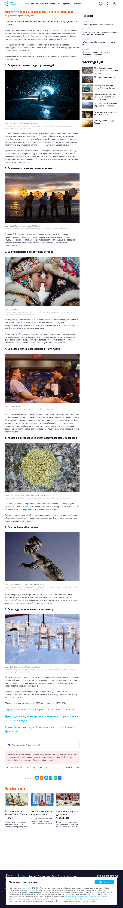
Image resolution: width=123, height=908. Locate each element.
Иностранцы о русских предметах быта (42, 813)
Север (77, 767)
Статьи (26, 3)
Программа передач (47, 3)
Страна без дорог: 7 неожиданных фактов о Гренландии (40, 709)
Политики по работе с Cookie (46, 899)
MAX (38, 745)
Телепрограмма (44, 876)
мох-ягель (27, 506)
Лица (59, 3)
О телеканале (77, 3)
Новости (34, 3)
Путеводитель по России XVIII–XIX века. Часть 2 (16, 814)
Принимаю (104, 882)
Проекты (66, 3)
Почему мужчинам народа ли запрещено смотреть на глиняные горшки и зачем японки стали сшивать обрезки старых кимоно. (67, 824)
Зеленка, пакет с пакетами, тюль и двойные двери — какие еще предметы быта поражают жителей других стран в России (41, 821)
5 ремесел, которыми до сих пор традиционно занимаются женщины (67, 815)
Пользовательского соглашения (76, 897)
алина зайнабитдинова (13, 767)
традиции (69, 767)
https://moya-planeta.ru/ (31, 890)
